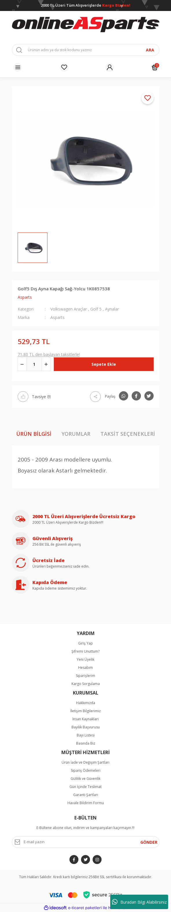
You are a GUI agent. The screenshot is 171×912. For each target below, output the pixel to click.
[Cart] (154, 67)
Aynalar (112, 309)
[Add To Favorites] (147, 98)
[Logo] (85, 25)
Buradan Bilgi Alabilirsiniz (139, 902)
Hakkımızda (85, 702)
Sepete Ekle (103, 364)
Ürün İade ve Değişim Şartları (85, 762)
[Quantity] (34, 364)
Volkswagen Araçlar (68, 309)
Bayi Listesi (86, 735)
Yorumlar (76, 433)
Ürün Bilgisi (34, 433)
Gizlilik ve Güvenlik (85, 778)
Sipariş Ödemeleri (85, 770)
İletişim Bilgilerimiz (85, 710)
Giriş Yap (85, 643)
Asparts (25, 297)
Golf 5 (96, 309)
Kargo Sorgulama (85, 683)
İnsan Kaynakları (85, 719)
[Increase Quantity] (46, 364)
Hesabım (85, 667)
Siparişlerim (85, 675)
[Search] (85, 50)
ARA (150, 50)
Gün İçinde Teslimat (85, 786)
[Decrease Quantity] (22, 364)
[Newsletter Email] (85, 842)
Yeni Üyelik (85, 659)
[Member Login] (109, 67)
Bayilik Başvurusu (85, 727)
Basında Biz (85, 743)
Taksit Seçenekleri (127, 433)
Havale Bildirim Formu (85, 802)
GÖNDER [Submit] (148, 842)
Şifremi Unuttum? (85, 651)
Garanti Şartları (85, 794)
